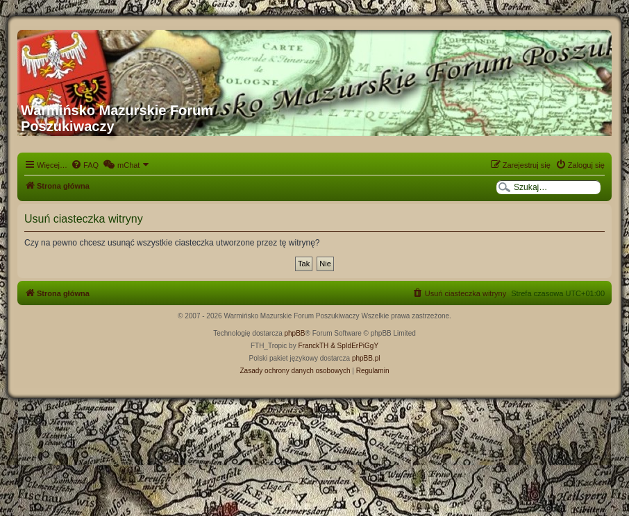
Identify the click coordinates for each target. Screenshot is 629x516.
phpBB (295, 333)
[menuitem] (85, 165)
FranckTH (313, 346)
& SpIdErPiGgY (354, 346)
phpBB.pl (366, 358)
